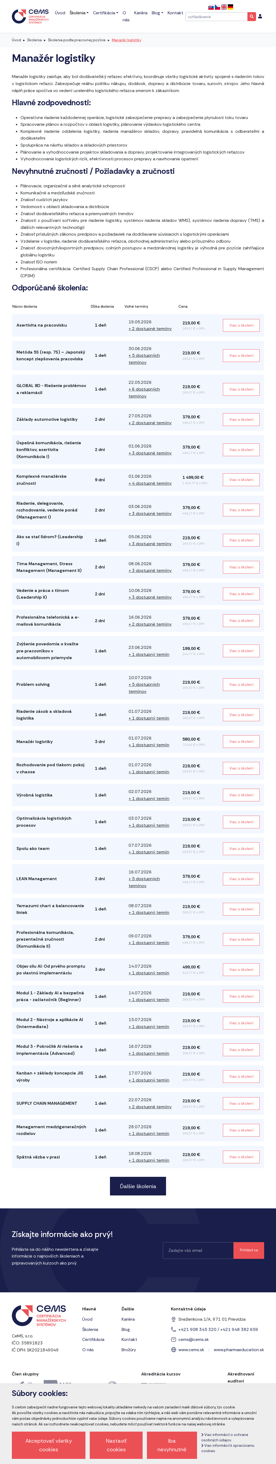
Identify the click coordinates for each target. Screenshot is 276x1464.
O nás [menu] (126, 16)
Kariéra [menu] (140, 13)
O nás (88, 1350)
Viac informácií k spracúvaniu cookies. (227, 1448)
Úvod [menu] (60, 13)
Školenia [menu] (77, 13)
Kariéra (128, 1319)
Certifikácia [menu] (104, 13)
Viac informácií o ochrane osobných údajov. (224, 1437)
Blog (126, 1329)
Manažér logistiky (126, 40)
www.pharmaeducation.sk (239, 1350)
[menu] (260, 16)
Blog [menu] (156, 13)
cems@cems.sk (193, 1339)
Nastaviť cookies (116, 1445)
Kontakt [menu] (175, 13)
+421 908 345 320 (197, 1329)
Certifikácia (93, 1339)
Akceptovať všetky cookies (48, 1445)
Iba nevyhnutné (172, 1445)
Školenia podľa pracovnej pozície (77, 40)
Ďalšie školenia (138, 1186)
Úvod (16, 40)
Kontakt (129, 1339)
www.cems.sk (191, 1350)
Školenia (34, 40)
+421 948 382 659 (239, 1329)
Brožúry (129, 1350)
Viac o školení (241, 325)
